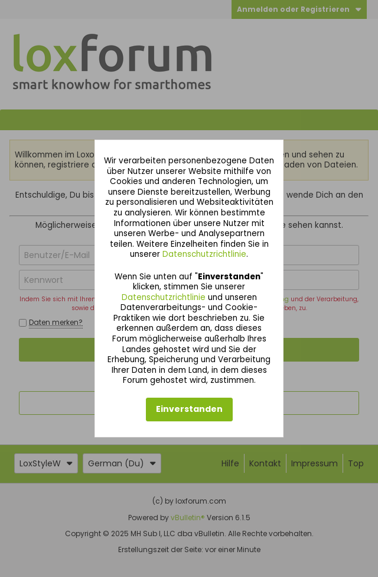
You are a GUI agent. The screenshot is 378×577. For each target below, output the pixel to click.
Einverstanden (189, 409)
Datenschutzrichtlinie (204, 254)
